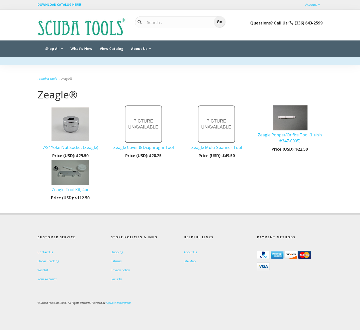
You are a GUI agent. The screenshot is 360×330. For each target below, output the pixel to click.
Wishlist (43, 270)
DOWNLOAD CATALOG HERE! (59, 4)
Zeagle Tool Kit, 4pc (70, 189)
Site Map (190, 261)
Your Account (47, 279)
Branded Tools (47, 79)
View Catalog (112, 48)
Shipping (117, 252)
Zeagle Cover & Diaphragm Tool (143, 147)
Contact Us (45, 252)
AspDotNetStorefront (118, 303)
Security (116, 279)
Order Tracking (48, 261)
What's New (81, 48)
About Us (141, 48)
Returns (116, 261)
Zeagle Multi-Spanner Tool (216, 147)
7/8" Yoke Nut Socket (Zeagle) (70, 147)
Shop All (54, 48)
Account (312, 4)
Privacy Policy (120, 270)
